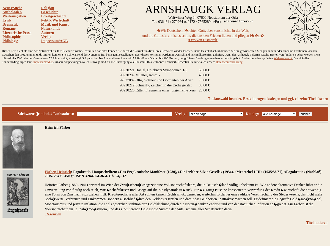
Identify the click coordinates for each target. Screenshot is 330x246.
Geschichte (49, 12)
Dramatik (10, 24)
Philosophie (12, 37)
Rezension (53, 214)
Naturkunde (50, 28)
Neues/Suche (12, 8)
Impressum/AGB (54, 41)
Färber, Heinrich (58, 172)
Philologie (10, 41)
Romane (9, 28)
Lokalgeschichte (53, 16)
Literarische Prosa (17, 33)
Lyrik (7, 20)
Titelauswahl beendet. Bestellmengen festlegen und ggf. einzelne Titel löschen (268, 99)
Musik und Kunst (55, 24)
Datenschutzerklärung (229, 62)
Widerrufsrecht (283, 58)
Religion (47, 8)
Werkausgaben (14, 16)
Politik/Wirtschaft (55, 20)
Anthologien (12, 12)
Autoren (47, 33)
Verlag (46, 37)
